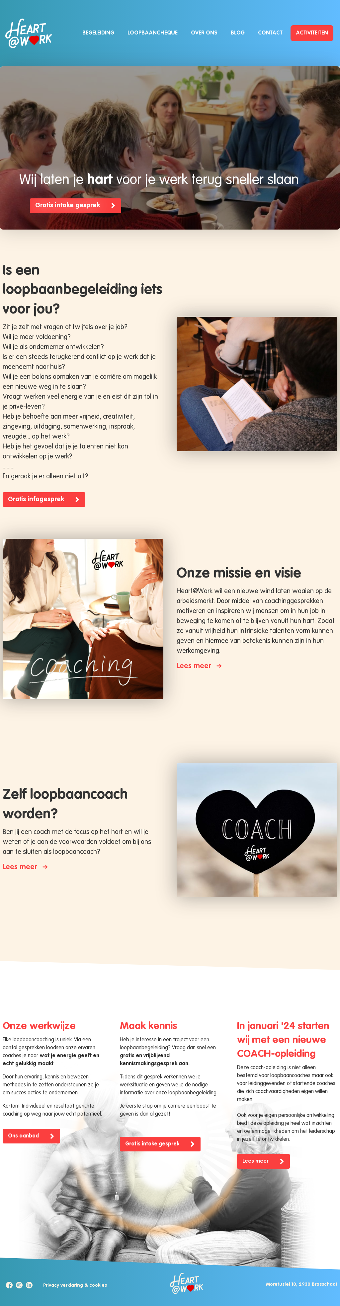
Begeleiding (98, 33)
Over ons (204, 33)
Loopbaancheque (153, 33)
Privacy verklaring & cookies (75, 1285)
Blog (238, 33)
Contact (270, 33)
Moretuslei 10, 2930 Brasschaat (301, 1284)
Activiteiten (312, 33)
